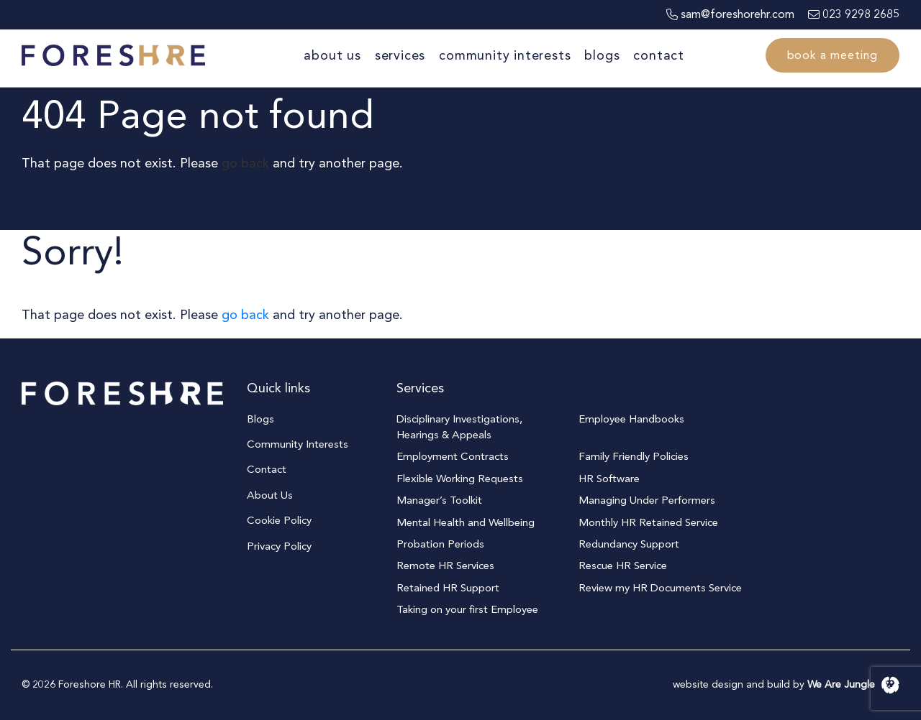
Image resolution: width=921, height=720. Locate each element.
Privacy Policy (279, 546)
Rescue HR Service (623, 565)
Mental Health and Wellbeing (465, 522)
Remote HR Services (445, 565)
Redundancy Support (629, 544)
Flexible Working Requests (459, 478)
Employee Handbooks (631, 419)
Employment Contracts (452, 456)
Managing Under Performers (647, 500)
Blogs (602, 56)
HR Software (609, 478)
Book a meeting (832, 55)
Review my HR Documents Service (660, 588)
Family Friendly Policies (634, 456)
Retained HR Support (447, 588)
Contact (658, 56)
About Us (332, 56)
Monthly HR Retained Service (648, 522)
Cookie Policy (279, 520)
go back (245, 163)
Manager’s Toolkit (439, 500)
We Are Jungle (853, 684)
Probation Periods (440, 544)
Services (400, 56)
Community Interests (505, 56)
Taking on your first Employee (467, 609)
